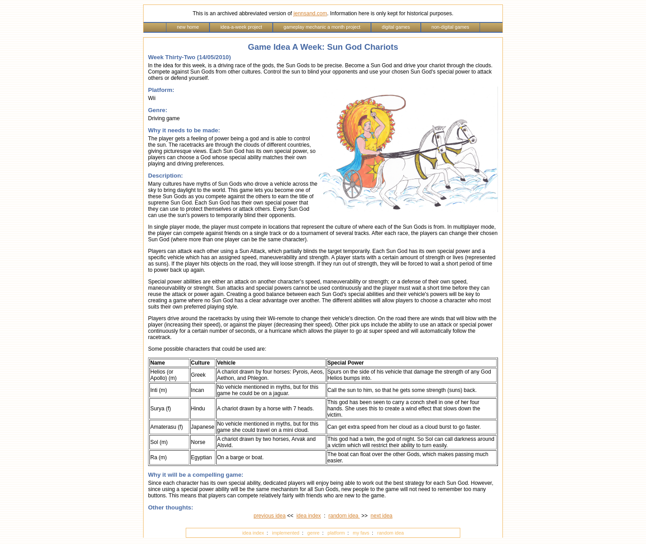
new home (188, 27)
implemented (285, 532)
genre (313, 532)
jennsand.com (310, 13)
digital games (396, 27)
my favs (361, 532)
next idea (382, 516)
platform (336, 532)
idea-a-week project (241, 27)
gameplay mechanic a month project (322, 27)
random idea (344, 516)
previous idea (269, 516)
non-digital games (450, 27)
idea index (309, 516)
